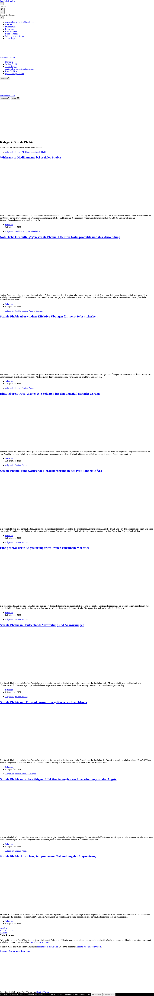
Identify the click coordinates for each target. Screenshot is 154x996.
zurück (3, 928)
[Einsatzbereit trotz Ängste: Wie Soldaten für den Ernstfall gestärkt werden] (50, 447)
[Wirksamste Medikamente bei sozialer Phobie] (50, 211)
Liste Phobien (11, 71)
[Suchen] (5, 78)
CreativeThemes (43, 992)
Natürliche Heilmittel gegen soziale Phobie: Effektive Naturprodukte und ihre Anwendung (60, 237)
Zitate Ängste (11, 66)
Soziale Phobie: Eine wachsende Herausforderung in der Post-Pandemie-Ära (51, 470)
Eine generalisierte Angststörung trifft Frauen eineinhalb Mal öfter (44, 547)
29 (11, 930)
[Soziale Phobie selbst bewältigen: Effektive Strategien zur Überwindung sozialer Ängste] (50, 833)
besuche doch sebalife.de (47, 947)
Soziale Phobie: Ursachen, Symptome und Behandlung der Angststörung (48, 856)
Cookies (3, 951)
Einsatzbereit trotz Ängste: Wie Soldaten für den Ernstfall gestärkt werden (50, 393)
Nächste (4, 933)
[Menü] (15, 98)
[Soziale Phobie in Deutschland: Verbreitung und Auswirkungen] (50, 678)
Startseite (9, 62)
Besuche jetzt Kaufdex (39, 942)
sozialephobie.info (7, 57)
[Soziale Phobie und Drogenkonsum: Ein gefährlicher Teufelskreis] (50, 756)
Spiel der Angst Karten (14, 73)
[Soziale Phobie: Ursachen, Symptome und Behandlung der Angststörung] (50, 910)
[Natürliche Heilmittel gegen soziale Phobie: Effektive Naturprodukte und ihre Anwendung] (50, 290)
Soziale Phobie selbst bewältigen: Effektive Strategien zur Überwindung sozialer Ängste (58, 779)
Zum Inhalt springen (8, 1)
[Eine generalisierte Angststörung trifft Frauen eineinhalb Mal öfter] (50, 601)
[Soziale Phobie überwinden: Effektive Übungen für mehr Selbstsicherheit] (50, 370)
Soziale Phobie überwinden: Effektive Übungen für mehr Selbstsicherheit (48, 316)
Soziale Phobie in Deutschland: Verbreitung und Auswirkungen (42, 625)
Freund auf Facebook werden (89, 947)
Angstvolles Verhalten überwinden (19, 69)
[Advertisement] (77, 119)
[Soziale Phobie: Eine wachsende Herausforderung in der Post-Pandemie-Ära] (50, 524)
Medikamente (27, 152)
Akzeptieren (96, 995)
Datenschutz (14, 951)
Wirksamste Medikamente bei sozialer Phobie (30, 157)
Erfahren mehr (108, 995)
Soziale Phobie (11, 64)
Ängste (18, 152)
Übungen (39, 311)
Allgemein (9, 152)
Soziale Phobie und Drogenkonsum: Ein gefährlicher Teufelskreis (43, 702)
